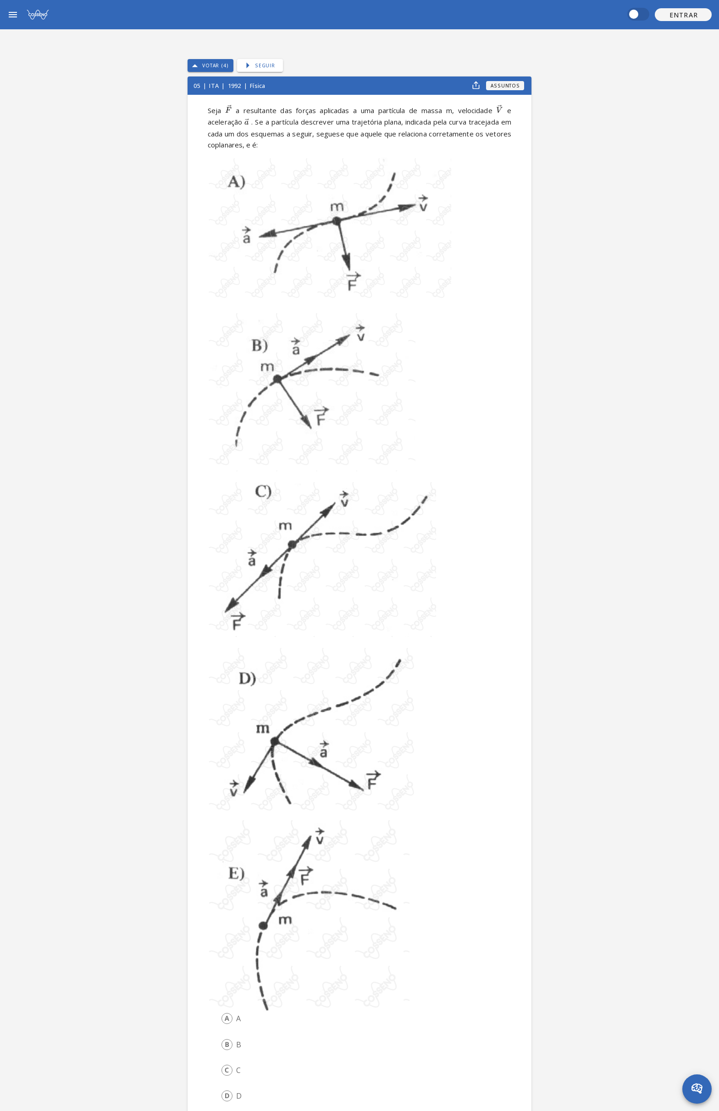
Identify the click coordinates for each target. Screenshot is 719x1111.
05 (197, 86)
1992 (235, 86)
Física (257, 86)
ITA (214, 86)
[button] (683, 14)
